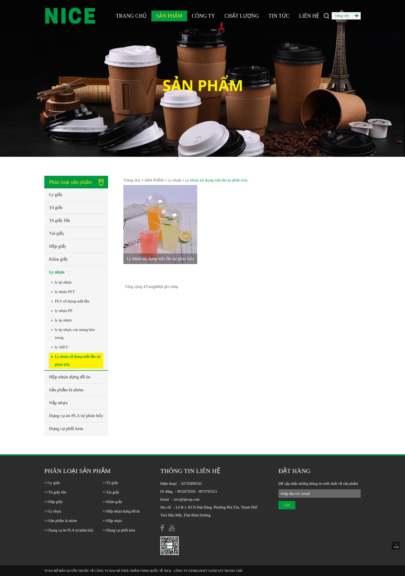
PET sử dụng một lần (72, 301)
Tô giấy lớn (59, 220)
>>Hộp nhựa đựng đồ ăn (121, 511)
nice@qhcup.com (187, 499)
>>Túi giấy (110, 492)
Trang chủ (131, 180)
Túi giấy (56, 233)
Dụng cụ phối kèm (66, 428)
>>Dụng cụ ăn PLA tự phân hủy (69, 530)
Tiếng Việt (347, 16)
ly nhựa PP (64, 311)
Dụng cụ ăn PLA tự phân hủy (76, 415)
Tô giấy (56, 207)
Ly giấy (55, 194)
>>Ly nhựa (52, 511)
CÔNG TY (203, 16)
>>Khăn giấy (112, 502)
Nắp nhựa (58, 403)
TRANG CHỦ (131, 16)
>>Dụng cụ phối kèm (118, 530)
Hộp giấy (57, 246)
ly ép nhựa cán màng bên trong (74, 334)
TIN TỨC (279, 16)
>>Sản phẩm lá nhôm (60, 521)
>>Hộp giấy (53, 502)
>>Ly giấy (52, 483)
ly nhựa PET (65, 292)
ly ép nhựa (63, 282)
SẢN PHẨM (169, 16)
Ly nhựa (57, 272)
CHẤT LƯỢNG (242, 16)
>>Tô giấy (110, 483)
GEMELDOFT (198, 571)
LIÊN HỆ (309, 16)
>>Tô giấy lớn (55, 492)
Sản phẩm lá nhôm (66, 390)
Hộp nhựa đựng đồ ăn (69, 377)
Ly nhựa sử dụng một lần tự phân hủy (77, 361)
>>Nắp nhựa (112, 521)
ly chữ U (61, 347)
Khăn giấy (58, 259)
